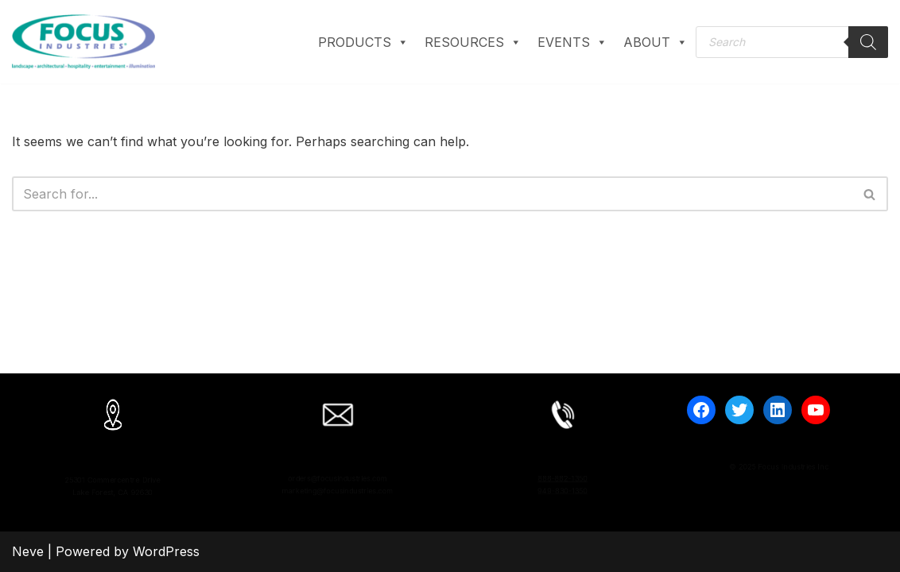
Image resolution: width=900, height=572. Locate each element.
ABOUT (655, 42)
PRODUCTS (363, 42)
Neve (28, 551)
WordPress (166, 551)
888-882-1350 (563, 473)
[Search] (868, 42)
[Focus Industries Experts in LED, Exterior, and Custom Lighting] (83, 41)
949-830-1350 (562, 495)
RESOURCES (473, 42)
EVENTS (572, 42)
